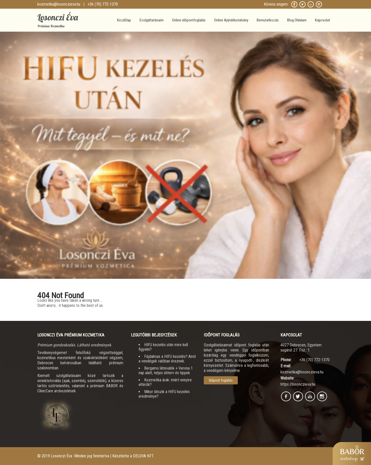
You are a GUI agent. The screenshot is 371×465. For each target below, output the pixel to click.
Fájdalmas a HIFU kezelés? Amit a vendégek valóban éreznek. (167, 358)
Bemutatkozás (268, 20)
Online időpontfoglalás (189, 20)
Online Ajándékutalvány (231, 20)
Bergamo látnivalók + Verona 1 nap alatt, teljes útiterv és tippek (166, 370)
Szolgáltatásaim (151, 20)
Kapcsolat (322, 20)
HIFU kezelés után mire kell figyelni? (163, 347)
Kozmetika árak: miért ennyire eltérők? (165, 382)
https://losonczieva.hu (297, 384)
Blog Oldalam (297, 20)
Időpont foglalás (221, 380)
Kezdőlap (124, 20)
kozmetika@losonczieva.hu (58, 4)
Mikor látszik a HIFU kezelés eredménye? (164, 394)
